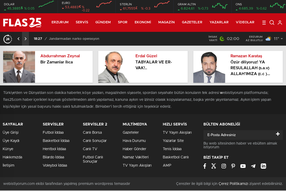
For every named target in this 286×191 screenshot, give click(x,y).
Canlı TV (90, 149)
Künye (8, 149)
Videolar (245, 22)
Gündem (103, 22)
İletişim (8, 165)
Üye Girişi (11, 132)
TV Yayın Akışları (137, 165)
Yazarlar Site (173, 141)
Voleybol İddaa (55, 165)
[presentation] (18, 39)
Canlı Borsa (92, 132)
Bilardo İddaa (53, 157)
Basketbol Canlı (176, 157)
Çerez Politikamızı (233, 184)
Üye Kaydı (11, 141)
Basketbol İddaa (56, 141)
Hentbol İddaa (54, 149)
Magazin (166, 22)
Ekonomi (143, 22)
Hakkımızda (12, 157)
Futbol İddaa (53, 132)
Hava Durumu (134, 141)
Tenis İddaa (172, 149)
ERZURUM (60, 22)
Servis (82, 22)
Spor (122, 22)
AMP (167, 165)
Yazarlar (219, 22)
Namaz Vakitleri (136, 157)
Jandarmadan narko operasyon (74, 39)
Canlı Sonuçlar (95, 141)
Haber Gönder (134, 149)
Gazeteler (192, 22)
